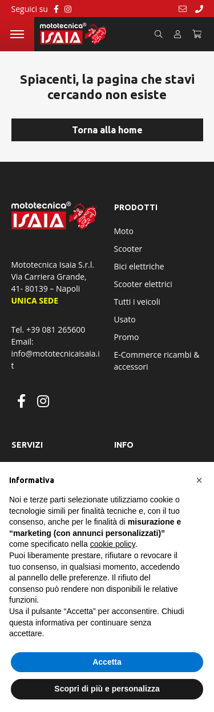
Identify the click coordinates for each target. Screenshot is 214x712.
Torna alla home (107, 130)
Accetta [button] (107, 661)
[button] (199, 480)
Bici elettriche (139, 266)
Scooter (128, 248)
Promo (126, 337)
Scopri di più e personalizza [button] (106, 688)
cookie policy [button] (112, 544)
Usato (125, 319)
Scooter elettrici (143, 284)
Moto (124, 231)
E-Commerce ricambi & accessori (157, 360)
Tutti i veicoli (137, 301)
